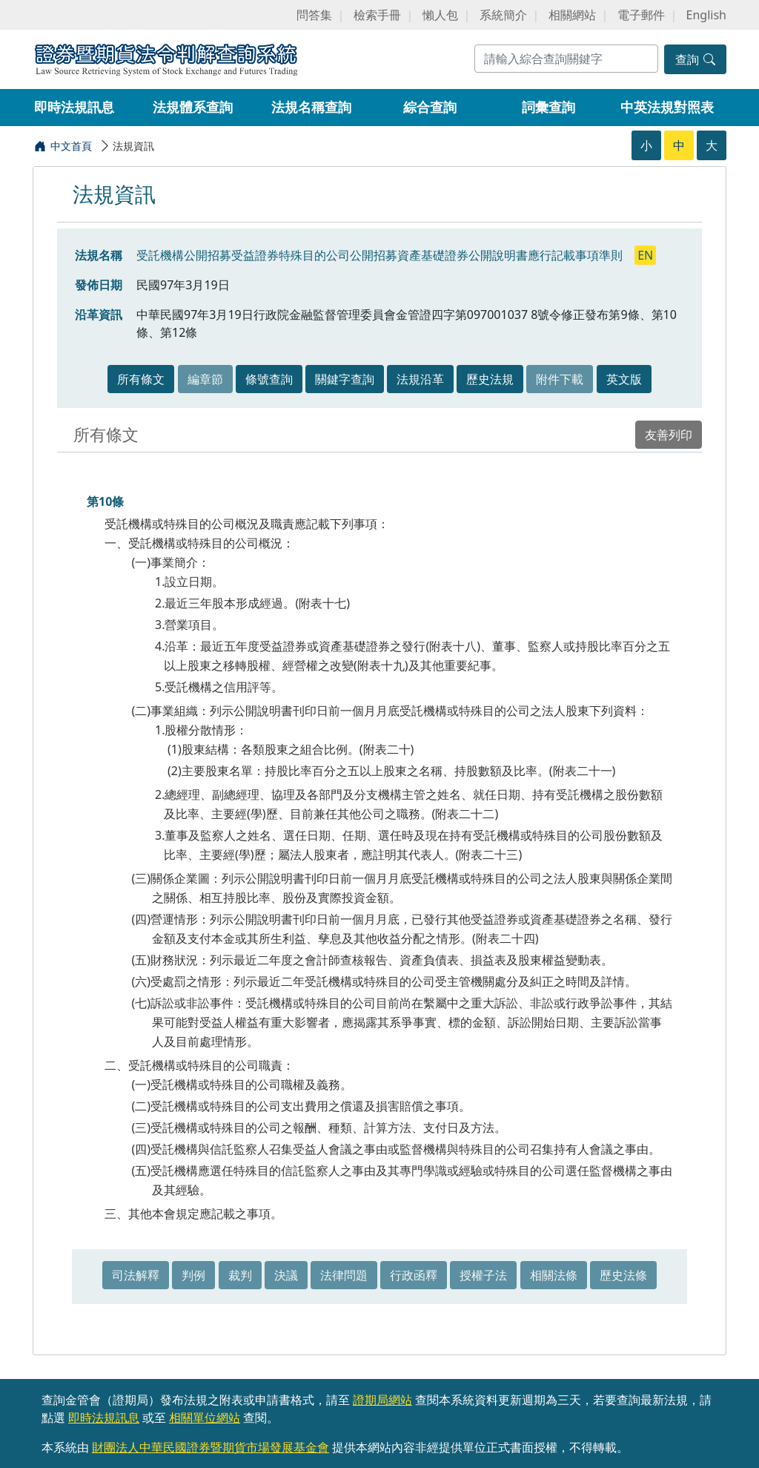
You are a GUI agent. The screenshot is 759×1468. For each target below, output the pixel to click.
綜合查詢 (430, 107)
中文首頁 (71, 146)
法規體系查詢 (193, 107)
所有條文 (141, 379)
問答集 (314, 15)
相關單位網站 (204, 1417)
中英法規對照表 (667, 107)
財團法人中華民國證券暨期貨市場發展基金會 (210, 1447)
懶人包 (440, 15)
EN (645, 255)
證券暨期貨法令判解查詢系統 (166, 58)
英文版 (624, 379)
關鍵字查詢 (344, 379)
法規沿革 (420, 379)
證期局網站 (382, 1400)
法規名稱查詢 (311, 107)
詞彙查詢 (548, 107)
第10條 (105, 501)
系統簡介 (503, 15)
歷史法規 (490, 379)
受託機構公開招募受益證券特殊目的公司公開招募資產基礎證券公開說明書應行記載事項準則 (381, 255)
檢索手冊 (377, 15)
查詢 (695, 59)
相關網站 (572, 15)
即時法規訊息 (74, 107)
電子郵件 (641, 15)
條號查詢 (269, 379)
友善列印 (668, 435)
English (706, 15)
